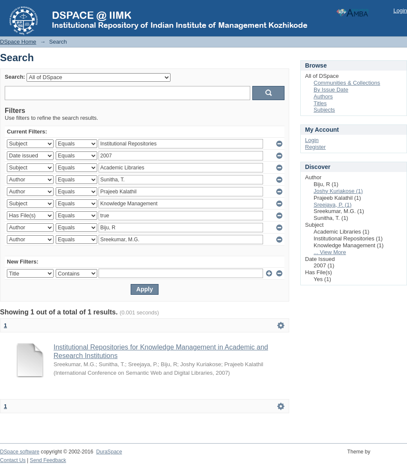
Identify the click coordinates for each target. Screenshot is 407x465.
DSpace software (19, 452)
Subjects (324, 110)
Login (400, 10)
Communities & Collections (347, 83)
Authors (323, 96)
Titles (320, 103)
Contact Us (13, 460)
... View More (330, 252)
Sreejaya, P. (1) (333, 204)
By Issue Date (331, 89)
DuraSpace (109, 452)
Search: (15, 77)
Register (315, 147)
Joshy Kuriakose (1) (338, 191)
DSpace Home (18, 42)
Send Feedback (48, 460)
